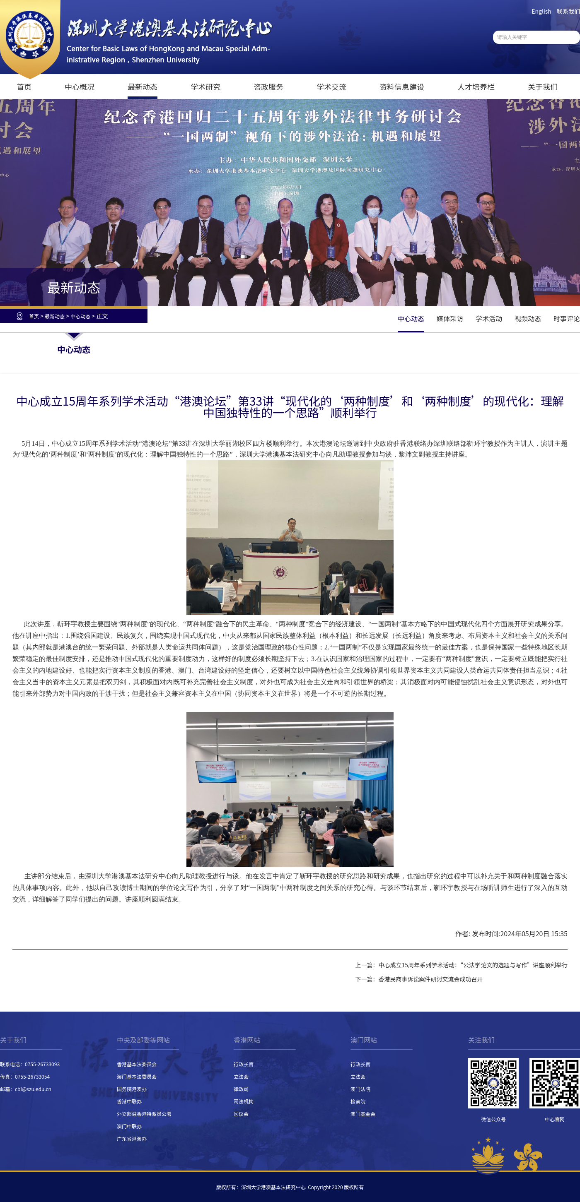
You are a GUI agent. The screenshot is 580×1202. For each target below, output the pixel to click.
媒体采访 (450, 318)
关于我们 (543, 86)
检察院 (357, 1101)
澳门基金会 (362, 1113)
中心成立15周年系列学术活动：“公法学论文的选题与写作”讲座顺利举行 (473, 965)
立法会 (241, 1076)
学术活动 (489, 318)
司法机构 (244, 1101)
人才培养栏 (476, 86)
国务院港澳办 (132, 1088)
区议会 (241, 1113)
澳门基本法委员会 (137, 1076)
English (541, 11)
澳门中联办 (129, 1126)
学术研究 (205, 86)
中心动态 (80, 316)
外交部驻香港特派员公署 (144, 1113)
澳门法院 (360, 1088)
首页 (24, 86)
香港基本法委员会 (137, 1063)
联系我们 (568, 11)
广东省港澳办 (132, 1138)
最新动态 (142, 86)
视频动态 (528, 318)
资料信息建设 (401, 86)
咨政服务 (268, 86)
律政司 (241, 1088)
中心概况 (79, 86)
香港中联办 (129, 1101)
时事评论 (566, 318)
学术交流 (331, 86)
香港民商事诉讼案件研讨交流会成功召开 (430, 979)
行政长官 (244, 1063)
